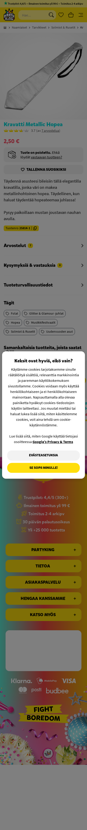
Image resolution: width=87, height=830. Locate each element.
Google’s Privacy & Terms (52, 441)
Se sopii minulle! (43, 468)
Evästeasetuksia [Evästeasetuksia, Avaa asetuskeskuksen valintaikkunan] (43, 455)
